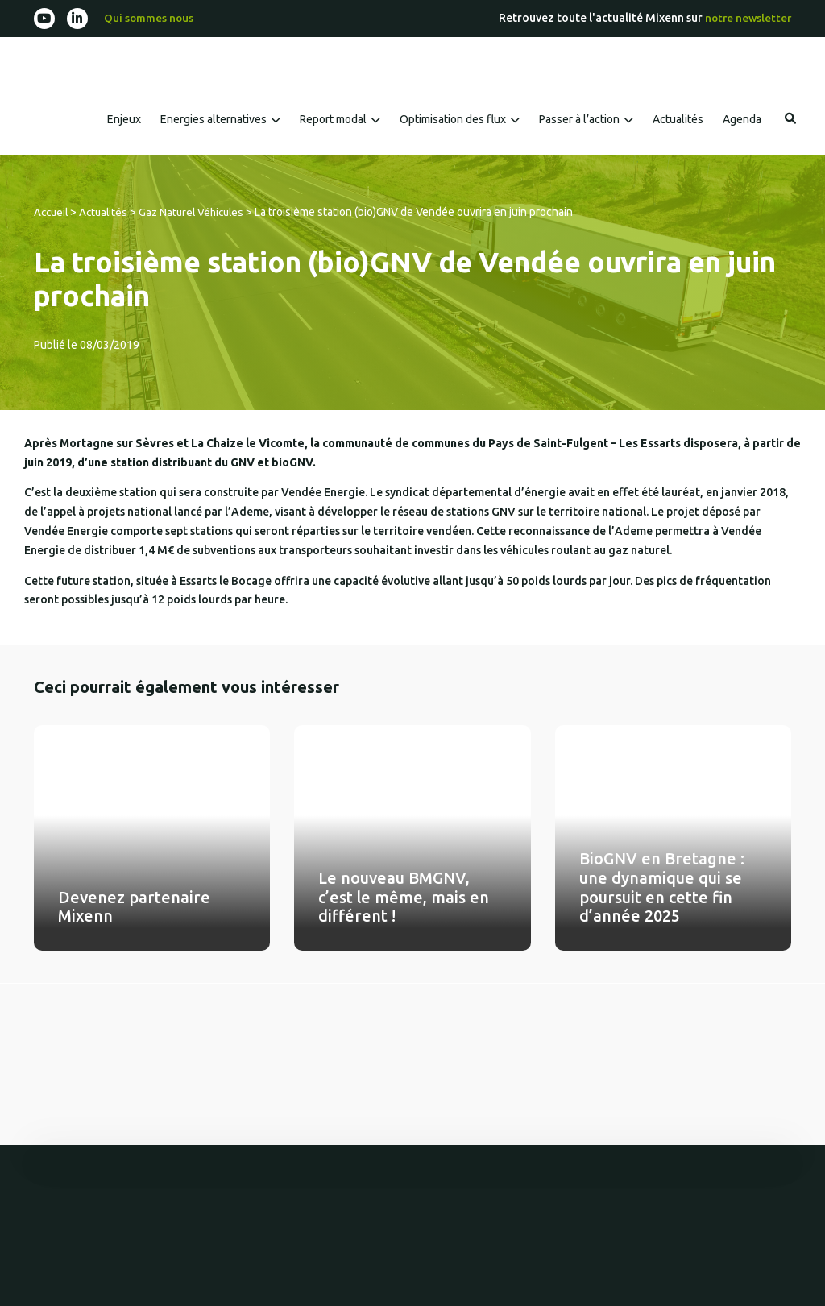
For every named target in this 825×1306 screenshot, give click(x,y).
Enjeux (124, 120)
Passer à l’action (579, 120)
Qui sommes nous (151, 18)
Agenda (742, 120)
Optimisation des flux (453, 120)
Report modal (333, 120)
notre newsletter (746, 18)
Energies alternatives (213, 120)
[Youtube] (45, 19)
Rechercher (790, 119)
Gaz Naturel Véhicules (199, 212)
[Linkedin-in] (78, 19)
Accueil (52, 212)
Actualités (678, 120)
